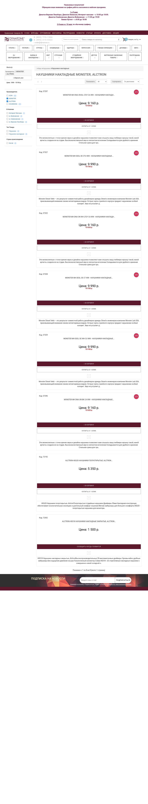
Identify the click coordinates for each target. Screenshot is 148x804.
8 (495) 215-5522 (43, 40)
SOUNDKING (13, 104)
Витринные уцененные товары (113, 56)
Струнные (58, 56)
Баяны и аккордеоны (34, 56)
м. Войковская (14, 116)
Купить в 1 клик (89, 126)
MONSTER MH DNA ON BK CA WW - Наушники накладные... (89, 400)
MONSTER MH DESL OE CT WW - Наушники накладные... (89, 278)
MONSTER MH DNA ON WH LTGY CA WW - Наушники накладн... (89, 217)
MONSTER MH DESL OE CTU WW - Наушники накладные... (89, 156)
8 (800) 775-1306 (43, 37)
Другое (94, 56)
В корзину (89, 120)
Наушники (12, 131)
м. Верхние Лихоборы (16, 122)
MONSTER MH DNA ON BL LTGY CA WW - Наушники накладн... (89, 95)
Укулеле (26, 48)
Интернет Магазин (15, 113)
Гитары (12, 48)
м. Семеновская (14, 119)
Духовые (124, 48)
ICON (10, 96)
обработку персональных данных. (120, 584)
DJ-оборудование (14, 56)
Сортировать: (116, 81)
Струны (39, 48)
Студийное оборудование (77, 56)
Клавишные (55, 48)
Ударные (71, 48)
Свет (48, 56)
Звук (136, 48)
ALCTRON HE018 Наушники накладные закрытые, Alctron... (89, 521)
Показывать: (90, 81)
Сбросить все (18, 78)
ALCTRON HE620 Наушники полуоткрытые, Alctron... (89, 461)
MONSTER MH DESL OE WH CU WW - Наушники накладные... (88, 339)
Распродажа (135, 56)
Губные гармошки (105, 48)
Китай (11, 143)
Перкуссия (86, 48)
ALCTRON (10, 74)
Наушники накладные (16, 134)
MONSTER (19, 71)
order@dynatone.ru (41, 43)
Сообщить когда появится (89, 546)
